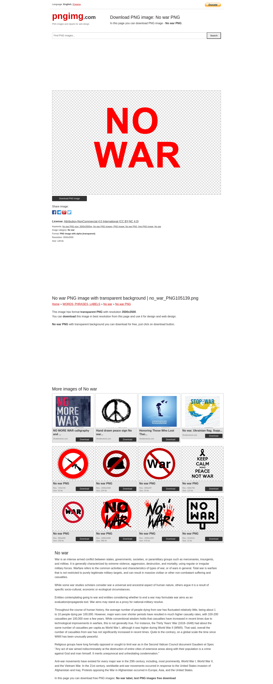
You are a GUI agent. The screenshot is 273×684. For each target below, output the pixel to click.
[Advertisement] (136, 66)
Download (84, 439)
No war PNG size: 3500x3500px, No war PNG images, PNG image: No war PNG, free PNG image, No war (111, 226)
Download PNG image (69, 198)
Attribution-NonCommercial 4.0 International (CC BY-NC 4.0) (101, 221)
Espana (77, 4)
